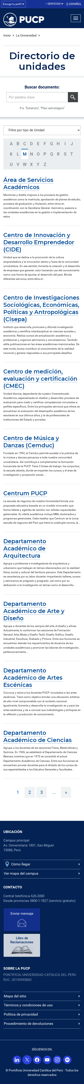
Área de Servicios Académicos (28, 183)
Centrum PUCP (25, 493)
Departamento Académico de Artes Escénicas (32, 677)
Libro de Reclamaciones (21, 940)
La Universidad (26, 35)
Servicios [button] (55, 3)
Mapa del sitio (15, 996)
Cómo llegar (20, 864)
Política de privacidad (21, 1014)
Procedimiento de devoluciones (28, 1023)
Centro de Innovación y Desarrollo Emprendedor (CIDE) (38, 242)
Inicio (7, 35)
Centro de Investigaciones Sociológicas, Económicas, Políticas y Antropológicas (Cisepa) (41, 308)
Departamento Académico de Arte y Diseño (33, 611)
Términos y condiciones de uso (28, 1005)
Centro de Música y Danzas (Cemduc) (31, 442)
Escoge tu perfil (13, 4)
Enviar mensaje (22, 914)
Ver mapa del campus (21, 873)
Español (75, 4)
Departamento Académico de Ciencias (37, 736)
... (54, 792)
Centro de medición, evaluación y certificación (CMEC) (40, 378)
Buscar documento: (42, 87)
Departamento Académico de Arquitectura (24, 548)
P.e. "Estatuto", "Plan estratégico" (42, 108)
